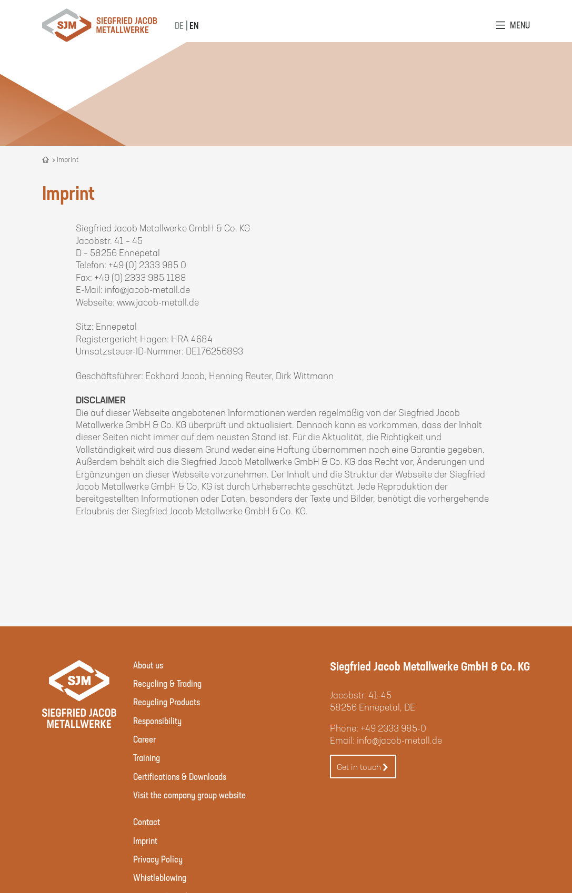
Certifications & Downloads (179, 776)
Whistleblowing (159, 877)
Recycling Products (166, 701)
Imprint (145, 840)
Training (146, 757)
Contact (146, 821)
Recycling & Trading (167, 683)
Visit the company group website (189, 794)
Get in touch (363, 767)
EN (193, 25)
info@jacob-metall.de (399, 740)
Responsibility (157, 720)
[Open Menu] (513, 25)
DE (179, 25)
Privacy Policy (158, 858)
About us (148, 664)
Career (144, 739)
